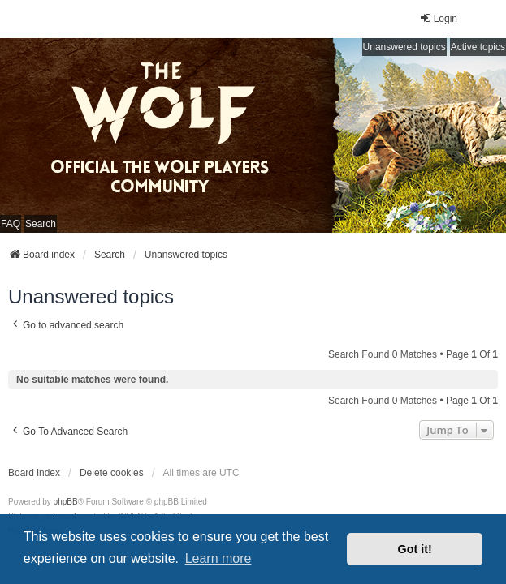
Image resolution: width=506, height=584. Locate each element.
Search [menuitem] (40, 224)
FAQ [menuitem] (10, 224)
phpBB (66, 501)
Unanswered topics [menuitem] (404, 47)
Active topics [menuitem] (478, 47)
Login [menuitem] (438, 18)
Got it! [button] (415, 549)
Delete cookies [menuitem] (112, 473)
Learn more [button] (218, 558)
